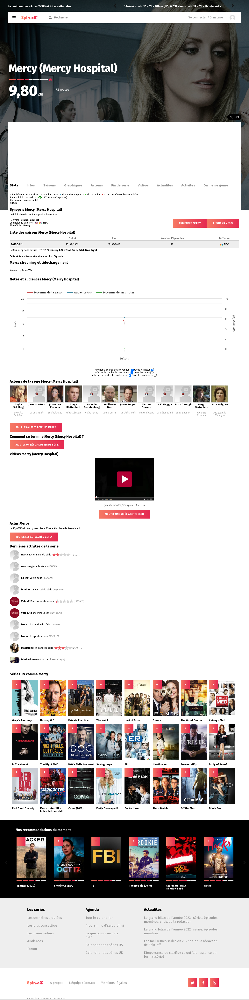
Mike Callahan (73, 412)
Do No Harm (131, 808)
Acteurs (97, 185)
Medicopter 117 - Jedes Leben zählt (51, 810)
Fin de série (120, 185)
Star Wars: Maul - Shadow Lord (181, 885)
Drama (24, 220)
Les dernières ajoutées (44, 918)
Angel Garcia (110, 412)
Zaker (129, 6)
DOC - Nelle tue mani (81, 764)
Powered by (22, 270)
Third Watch (160, 808)
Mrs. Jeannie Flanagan (219, 414)
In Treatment (20, 764)
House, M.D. (47, 720)
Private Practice (78, 720)
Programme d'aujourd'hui (105, 925)
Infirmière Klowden (201, 414)
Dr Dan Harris (37, 412)
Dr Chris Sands (128, 412)
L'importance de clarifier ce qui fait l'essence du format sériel (180, 954)
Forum (32, 949)
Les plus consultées (42, 925)
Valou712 (26, 601)
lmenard (26, 624)
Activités (188, 185)
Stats (14, 185)
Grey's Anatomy (22, 720)
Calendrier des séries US (104, 945)
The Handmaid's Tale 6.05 (166, 6)
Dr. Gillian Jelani (165, 412)
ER (126, 764)
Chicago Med (217, 720)
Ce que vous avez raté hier (102, 935)
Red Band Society (23, 808)
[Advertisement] (124, 151)
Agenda (92, 909)
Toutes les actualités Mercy (34, 537)
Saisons (49, 185)
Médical (34, 220)
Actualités (165, 185)
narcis (25, 554)
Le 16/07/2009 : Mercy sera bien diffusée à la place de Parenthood (45, 528)
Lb (22, 578)
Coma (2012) (75, 808)
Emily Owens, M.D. (107, 808)
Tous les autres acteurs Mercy (36, 427)
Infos (31, 185)
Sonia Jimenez (55, 412)
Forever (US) (188, 764)
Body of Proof (218, 764)
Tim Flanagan (183, 412)
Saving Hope (104, 764)
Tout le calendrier (99, 918)
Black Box (215, 808)
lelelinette (27, 589)
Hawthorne (160, 764)
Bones (157, 720)
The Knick (102, 720)
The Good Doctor (191, 720)
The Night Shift (49, 764)
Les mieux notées (40, 933)
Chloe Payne (91, 412)
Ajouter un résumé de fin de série (37, 444)
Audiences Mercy (190, 223)
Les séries (36, 909)
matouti (26, 648)
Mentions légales (114, 983)
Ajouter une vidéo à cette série (124, 514)
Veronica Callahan (18, 414)
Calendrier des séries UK (104, 953)
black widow (28, 659)
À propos (56, 983)
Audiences (35, 941)
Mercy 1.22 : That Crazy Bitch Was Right (74, 250)
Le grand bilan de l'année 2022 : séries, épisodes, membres (181, 931)
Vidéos (143, 185)
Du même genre (215, 185)
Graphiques (73, 185)
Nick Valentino (146, 412)
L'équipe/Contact (82, 983)
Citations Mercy (223, 223)
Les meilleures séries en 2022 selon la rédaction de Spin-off (180, 943)
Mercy (26, 225)
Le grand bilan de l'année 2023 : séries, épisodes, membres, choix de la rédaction (181, 919)
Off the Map (188, 808)
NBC (45, 222)
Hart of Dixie (132, 720)
